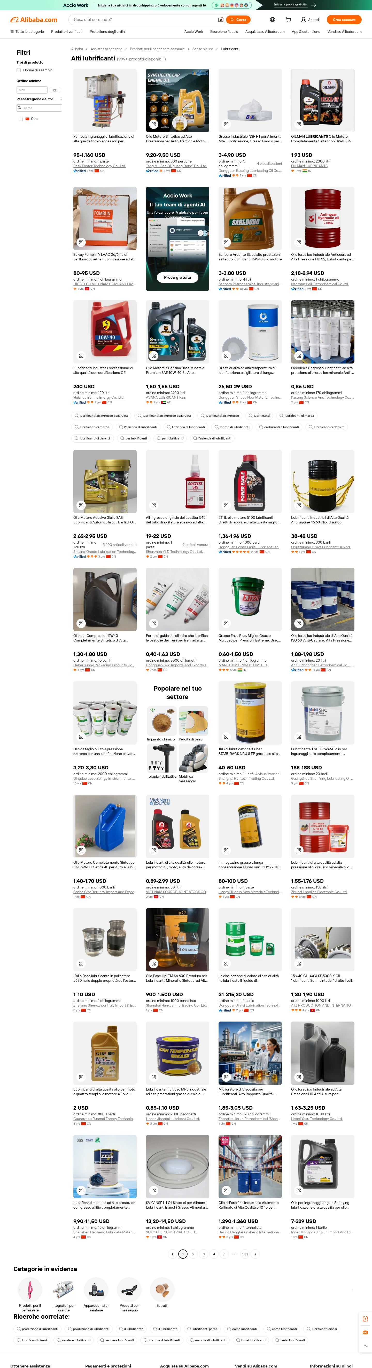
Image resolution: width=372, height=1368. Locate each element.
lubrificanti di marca (297, 416)
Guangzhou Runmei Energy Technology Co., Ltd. (105, 1119)
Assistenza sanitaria (106, 49)
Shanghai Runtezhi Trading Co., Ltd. (247, 778)
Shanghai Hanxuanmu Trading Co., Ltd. (176, 1005)
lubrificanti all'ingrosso (220, 416)
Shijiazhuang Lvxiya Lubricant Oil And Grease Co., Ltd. (322, 547)
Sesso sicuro (202, 49)
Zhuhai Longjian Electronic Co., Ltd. (319, 892)
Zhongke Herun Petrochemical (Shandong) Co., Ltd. (250, 1119)
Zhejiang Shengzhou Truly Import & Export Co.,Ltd (105, 1005)
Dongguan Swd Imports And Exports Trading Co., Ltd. (177, 665)
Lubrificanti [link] (230, 49)
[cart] (289, 20)
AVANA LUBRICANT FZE (165, 397)
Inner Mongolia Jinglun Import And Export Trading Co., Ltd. (322, 1232)
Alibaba (77, 49)
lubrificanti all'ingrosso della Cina (101, 416)
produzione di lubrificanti (37, 1329)
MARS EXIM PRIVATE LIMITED (243, 665)
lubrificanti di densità (327, 427)
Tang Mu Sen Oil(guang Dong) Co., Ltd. (176, 166)
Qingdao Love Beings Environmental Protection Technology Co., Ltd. (105, 778)
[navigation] (39, 652)
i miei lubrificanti (251, 1340)
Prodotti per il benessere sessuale (157, 49)
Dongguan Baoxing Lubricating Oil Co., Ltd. (250, 170)
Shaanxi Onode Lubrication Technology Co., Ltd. (105, 552)
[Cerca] (238, 20)
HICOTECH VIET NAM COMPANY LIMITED (105, 284)
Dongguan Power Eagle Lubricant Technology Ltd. (250, 547)
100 (245, 1254)
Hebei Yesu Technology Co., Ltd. (317, 1119)
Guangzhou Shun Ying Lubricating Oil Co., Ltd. (322, 778)
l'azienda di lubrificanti (138, 427)
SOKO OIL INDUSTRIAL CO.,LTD (171, 1232)
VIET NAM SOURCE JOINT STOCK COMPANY (177, 892)
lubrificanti (259, 416)
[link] (365, 1319)
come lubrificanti (242, 1329)
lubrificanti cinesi (322, 1329)
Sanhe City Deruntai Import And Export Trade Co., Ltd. (105, 892)
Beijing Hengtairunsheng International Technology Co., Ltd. (250, 1232)
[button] (221, 20)
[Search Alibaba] (144, 19)
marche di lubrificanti (162, 1340)
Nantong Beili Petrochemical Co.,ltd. (320, 284)
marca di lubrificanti (232, 427)
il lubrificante (131, 1329)
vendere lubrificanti (73, 1340)
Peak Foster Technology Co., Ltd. (99, 166)
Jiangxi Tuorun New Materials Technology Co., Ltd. (250, 892)
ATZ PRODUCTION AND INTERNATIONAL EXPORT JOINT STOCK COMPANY (322, 1005)
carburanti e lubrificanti (279, 427)
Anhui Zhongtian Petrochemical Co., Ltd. (322, 665)
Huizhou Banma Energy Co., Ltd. (98, 397)
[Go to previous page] (172, 1254)
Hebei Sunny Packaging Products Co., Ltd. (105, 665)
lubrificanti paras (202, 1329)
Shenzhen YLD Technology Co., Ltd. (174, 552)
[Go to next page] (255, 1254)
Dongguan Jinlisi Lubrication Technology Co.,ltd (250, 1005)
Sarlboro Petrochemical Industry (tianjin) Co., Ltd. (250, 284)
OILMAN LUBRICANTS (309, 166)
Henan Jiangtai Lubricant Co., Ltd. (173, 1119)
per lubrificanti (133, 438)
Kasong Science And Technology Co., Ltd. (322, 397)
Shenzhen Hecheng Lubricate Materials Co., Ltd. (105, 1232)
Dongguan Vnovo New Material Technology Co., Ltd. (250, 397)
